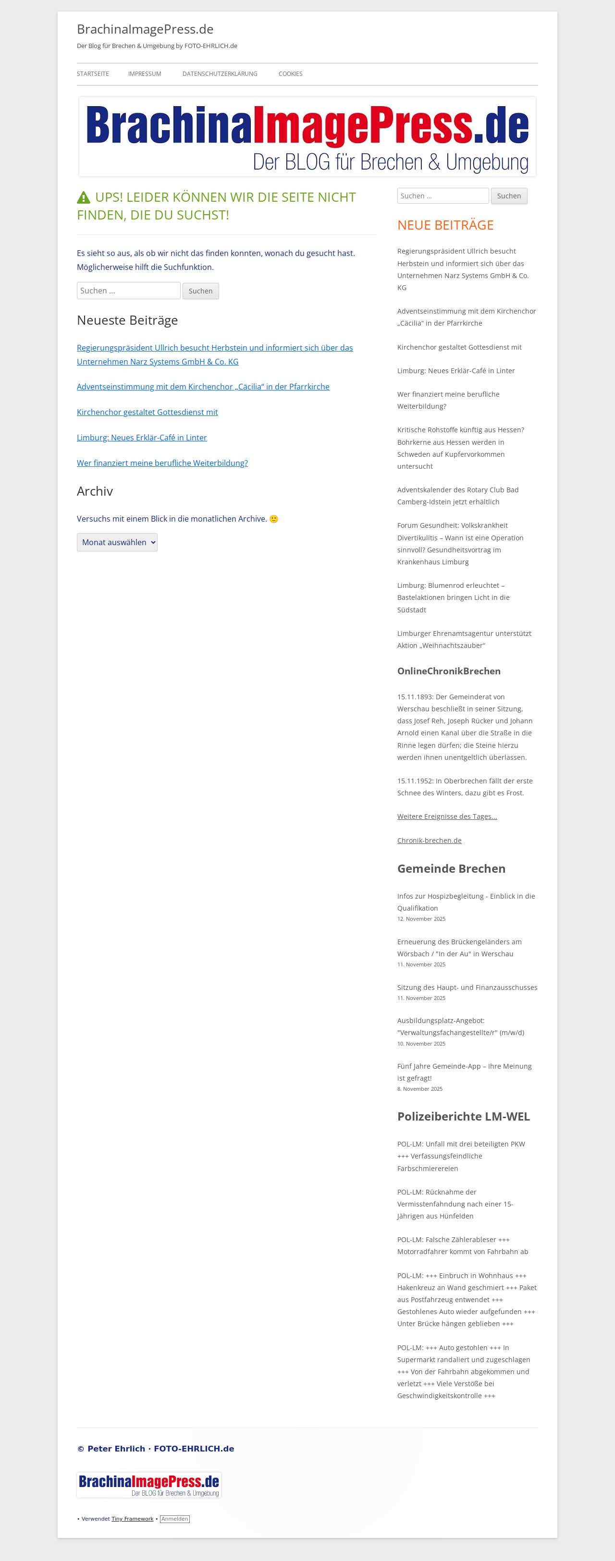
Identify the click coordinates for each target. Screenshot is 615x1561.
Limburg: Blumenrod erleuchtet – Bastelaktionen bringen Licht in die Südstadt (453, 597)
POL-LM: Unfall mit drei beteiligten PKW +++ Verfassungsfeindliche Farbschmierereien (461, 1155)
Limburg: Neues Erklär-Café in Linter (142, 437)
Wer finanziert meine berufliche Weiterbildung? (162, 463)
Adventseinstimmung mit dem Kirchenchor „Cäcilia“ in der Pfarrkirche (203, 386)
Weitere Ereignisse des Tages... (447, 816)
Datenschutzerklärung (220, 74)
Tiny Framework (132, 1519)
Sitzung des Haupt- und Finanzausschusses (467, 987)
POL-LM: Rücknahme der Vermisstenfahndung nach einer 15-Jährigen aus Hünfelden (455, 1203)
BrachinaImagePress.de (145, 28)
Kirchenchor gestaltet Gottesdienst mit (147, 412)
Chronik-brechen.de (429, 840)
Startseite (93, 74)
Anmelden (174, 1519)
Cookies (291, 74)
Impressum (144, 74)
